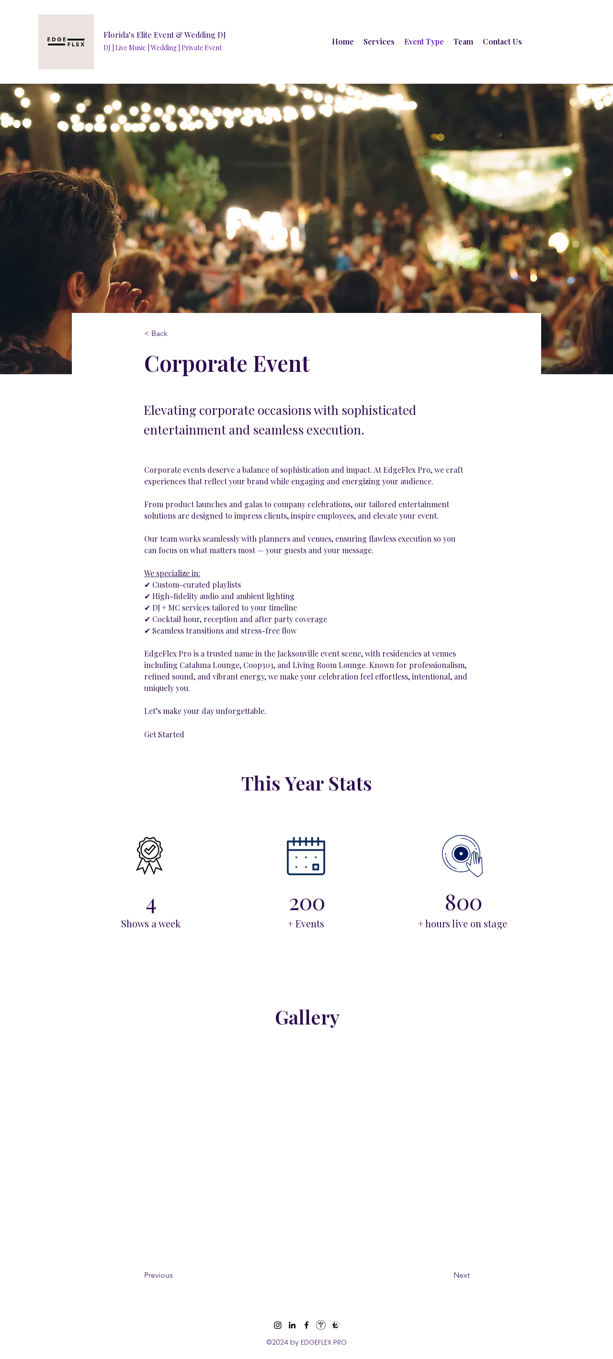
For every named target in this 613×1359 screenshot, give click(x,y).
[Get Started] (187, 734)
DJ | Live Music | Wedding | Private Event (162, 47)
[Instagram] (278, 1325)
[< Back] (175, 333)
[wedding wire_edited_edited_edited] (321, 1325)
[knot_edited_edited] (335, 1325)
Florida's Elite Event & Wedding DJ (164, 35)
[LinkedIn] (292, 1325)
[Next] (437, 1275)
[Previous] (183, 1275)
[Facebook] (306, 1325)
